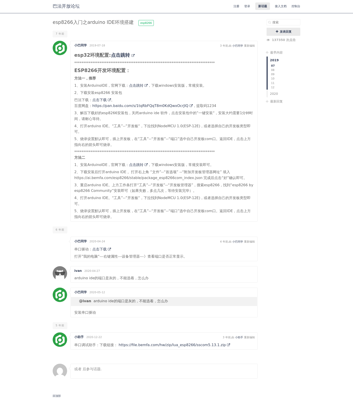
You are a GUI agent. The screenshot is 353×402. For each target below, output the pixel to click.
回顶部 (57, 395)
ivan (78, 271)
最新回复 (275, 101)
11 (272, 83)
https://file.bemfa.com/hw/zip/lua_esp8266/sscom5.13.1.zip (174, 345)
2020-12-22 (94, 337)
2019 (274, 60)
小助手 (79, 337)
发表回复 (283, 31)
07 (273, 65)
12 (272, 87)
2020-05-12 (97, 292)
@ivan (85, 301)
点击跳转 (123, 55)
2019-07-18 (97, 45)
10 (272, 78)
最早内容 (275, 52)
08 (272, 70)
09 (272, 74)
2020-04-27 (92, 271)
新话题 (262, 6)
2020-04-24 (97, 241)
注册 (236, 6)
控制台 (296, 6)
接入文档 (281, 6)
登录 (247, 6)
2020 (274, 93)
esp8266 (146, 23)
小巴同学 (80, 45)
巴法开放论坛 (66, 6)
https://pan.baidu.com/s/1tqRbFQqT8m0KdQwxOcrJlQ (142, 106)
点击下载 (101, 100)
